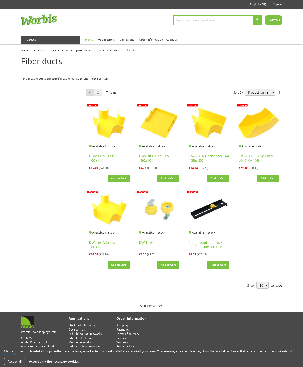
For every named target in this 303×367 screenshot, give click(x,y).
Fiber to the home (81, 338)
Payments (123, 329)
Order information (151, 39)
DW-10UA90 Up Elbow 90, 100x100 (257, 158)
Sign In (277, 4)
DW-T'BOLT (148, 242)
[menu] (151, 39)
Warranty (122, 342)
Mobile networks (80, 342)
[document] (151, 357)
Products (39, 50)
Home (24, 50)
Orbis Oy (27, 338)
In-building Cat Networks (85, 333)
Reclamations (125, 346)
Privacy (121, 338)
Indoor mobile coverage (84, 346)
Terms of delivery (127, 333)
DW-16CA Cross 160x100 (102, 244)
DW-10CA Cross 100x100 (102, 158)
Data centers (77, 329)
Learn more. (11, 354)
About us (172, 39)
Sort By (238, 92)
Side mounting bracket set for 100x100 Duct (207, 244)
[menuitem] (30, 39)
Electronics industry (82, 325)
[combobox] (218, 20)
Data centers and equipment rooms (71, 50)
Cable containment (109, 50)
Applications (106, 39)
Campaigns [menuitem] (127, 39)
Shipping (122, 325)
